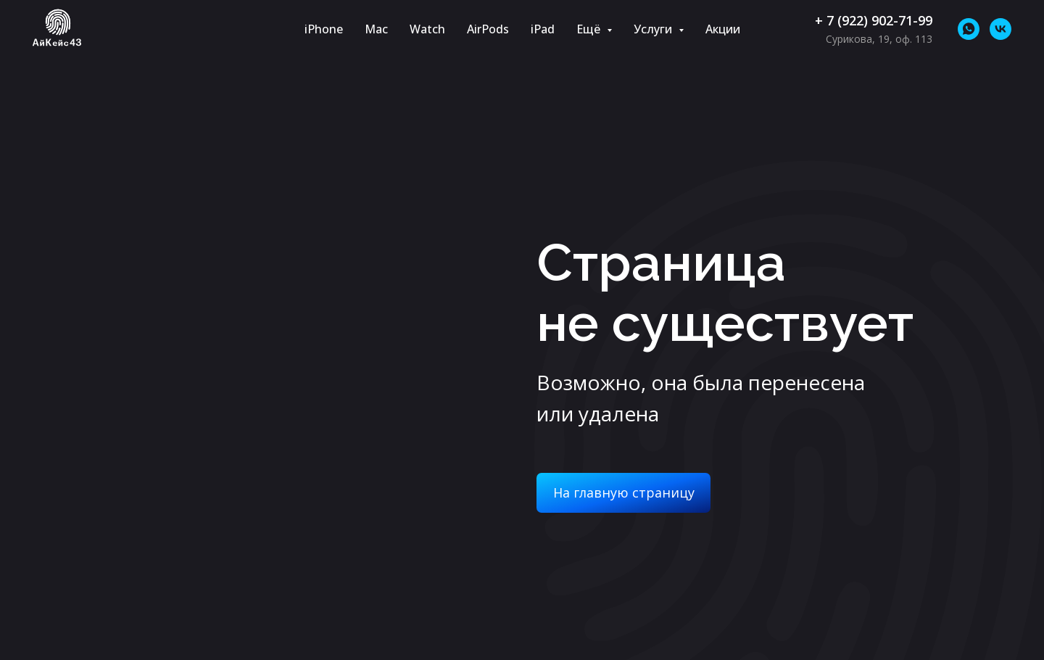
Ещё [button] (589, 29)
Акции (722, 29)
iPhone (323, 29)
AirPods (488, 29)
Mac (376, 29)
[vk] (1000, 29)
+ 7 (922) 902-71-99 (873, 20)
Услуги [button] (654, 29)
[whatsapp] (968, 29)
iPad (543, 29)
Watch (427, 29)
